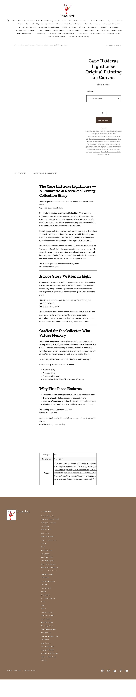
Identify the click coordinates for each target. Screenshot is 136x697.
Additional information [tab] (45, 190)
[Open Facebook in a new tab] (102, 688)
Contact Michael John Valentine (61, 33)
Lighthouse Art (98, 131)
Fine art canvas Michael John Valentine (99, 144)
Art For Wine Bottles (57, 36)
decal (118, 141)
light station (89, 147)
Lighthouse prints (106, 147)
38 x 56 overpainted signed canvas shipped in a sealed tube (75, 496)
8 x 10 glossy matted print (66, 484)
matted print (117, 147)
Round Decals (89, 30)
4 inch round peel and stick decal (66, 481)
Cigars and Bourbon (116, 21)
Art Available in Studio (25, 30)
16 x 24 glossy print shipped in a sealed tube (72, 487)
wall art (107, 154)
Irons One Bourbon (92, 24)
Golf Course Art (98, 33)
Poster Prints (59, 30)
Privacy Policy (30, 688)
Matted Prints (102, 134)
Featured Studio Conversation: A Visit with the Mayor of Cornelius (38, 21)
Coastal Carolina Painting (108, 141)
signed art (101, 154)
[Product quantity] (103, 113)
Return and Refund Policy (79, 36)
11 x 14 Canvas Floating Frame (109, 30)
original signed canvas (93, 152)
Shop (28, 24)
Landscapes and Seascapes (48, 27)
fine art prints (115, 144)
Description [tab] (20, 190)
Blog (40, 30)
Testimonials (40, 33)
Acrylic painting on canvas (97, 139)
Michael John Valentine (78, 21)
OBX (118, 149)
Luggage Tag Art (114, 33)
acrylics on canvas (111, 139)
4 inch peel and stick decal (99, 136)
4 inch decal (107, 131)
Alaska (47, 30)
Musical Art (92, 27)
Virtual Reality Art (27, 27)
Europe (103, 27)
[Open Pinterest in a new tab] (121, 688)
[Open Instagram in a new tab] (108, 688)
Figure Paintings (69, 27)
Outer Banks (105, 152)
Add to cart (103, 120)
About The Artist (98, 21)
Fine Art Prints (74, 30)
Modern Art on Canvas (109, 149)
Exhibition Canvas (24, 33)
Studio (20, 24)
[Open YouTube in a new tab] (126, 688)
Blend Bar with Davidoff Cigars (69, 24)
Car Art (82, 27)
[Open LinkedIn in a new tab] (114, 688)
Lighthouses (82, 33)
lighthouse (97, 147)
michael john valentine (94, 149)
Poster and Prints (115, 152)
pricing (90, 91)
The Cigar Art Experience (43, 24)
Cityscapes (114, 27)
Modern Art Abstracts (111, 24)
